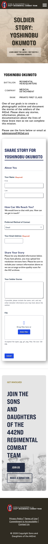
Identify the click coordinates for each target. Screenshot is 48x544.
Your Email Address (17, 236)
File (6, 313)
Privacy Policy (16, 518)
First (6, 181)
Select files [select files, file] (24, 332)
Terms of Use (31, 518)
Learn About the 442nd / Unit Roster (23, 52)
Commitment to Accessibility (23, 521)
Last (6, 191)
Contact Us (24, 524)
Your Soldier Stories (13, 279)
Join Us (16, 467)
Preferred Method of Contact (17, 222)
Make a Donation (19, 478)
